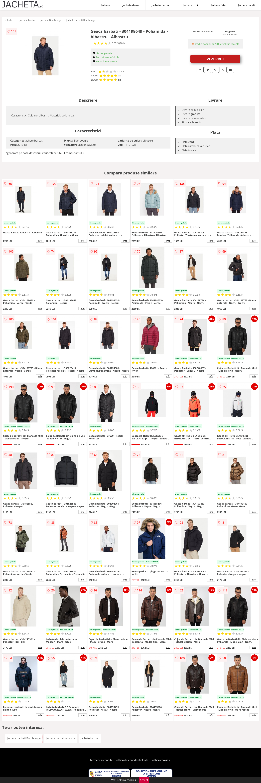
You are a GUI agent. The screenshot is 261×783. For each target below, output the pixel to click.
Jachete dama (131, 5)
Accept (144, 780)
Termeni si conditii (101, 760)
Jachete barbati (161, 5)
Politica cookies (160, 760)
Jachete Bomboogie (51, 20)
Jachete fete (218, 5)
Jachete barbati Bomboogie (81, 20)
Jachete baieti (246, 5)
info (40, 240)
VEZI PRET (215, 58)
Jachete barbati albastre (60, 738)
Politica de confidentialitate (131, 760)
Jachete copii (191, 5)
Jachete (105, 5)
